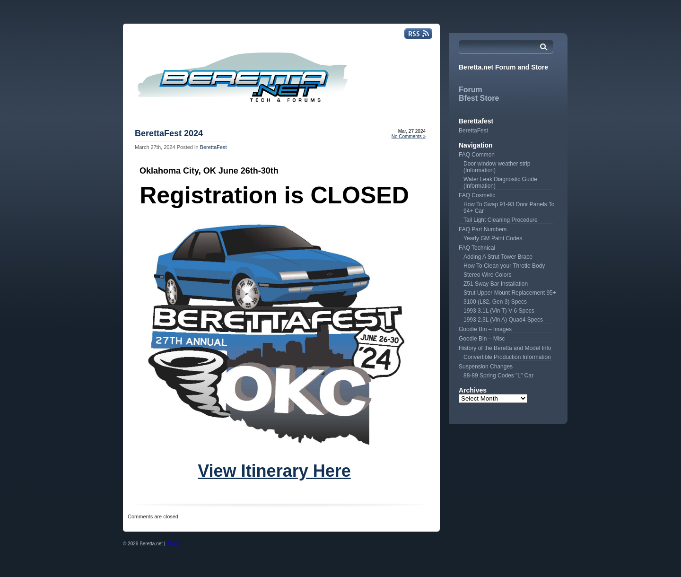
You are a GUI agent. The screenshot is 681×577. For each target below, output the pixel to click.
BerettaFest (213, 147)
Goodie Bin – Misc (482, 338)
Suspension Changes (486, 366)
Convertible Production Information (507, 357)
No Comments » (409, 136)
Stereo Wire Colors (487, 274)
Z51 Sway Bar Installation (495, 283)
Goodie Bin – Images (485, 329)
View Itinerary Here (274, 471)
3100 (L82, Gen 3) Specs (495, 301)
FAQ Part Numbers (482, 229)
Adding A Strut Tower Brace (498, 257)
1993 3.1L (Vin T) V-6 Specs (498, 310)
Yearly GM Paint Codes (492, 238)
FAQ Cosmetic (477, 195)
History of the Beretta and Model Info (505, 348)
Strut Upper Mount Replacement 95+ (509, 292)
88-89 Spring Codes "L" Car (498, 375)
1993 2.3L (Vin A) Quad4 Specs (503, 319)
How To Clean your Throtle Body (504, 265)
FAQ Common (477, 154)
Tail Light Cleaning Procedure (500, 220)
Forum (470, 90)
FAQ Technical (477, 248)
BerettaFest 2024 (169, 133)
